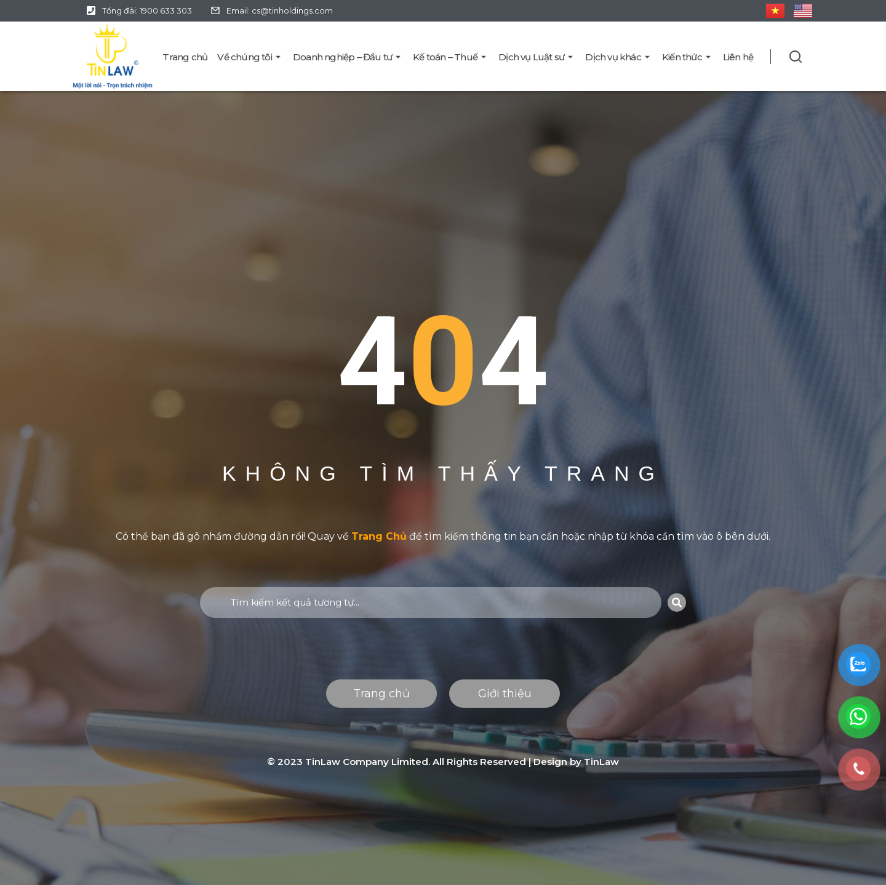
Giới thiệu (505, 693)
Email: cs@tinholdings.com (279, 10)
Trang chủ (381, 693)
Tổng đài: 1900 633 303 (147, 10)
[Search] (677, 602)
